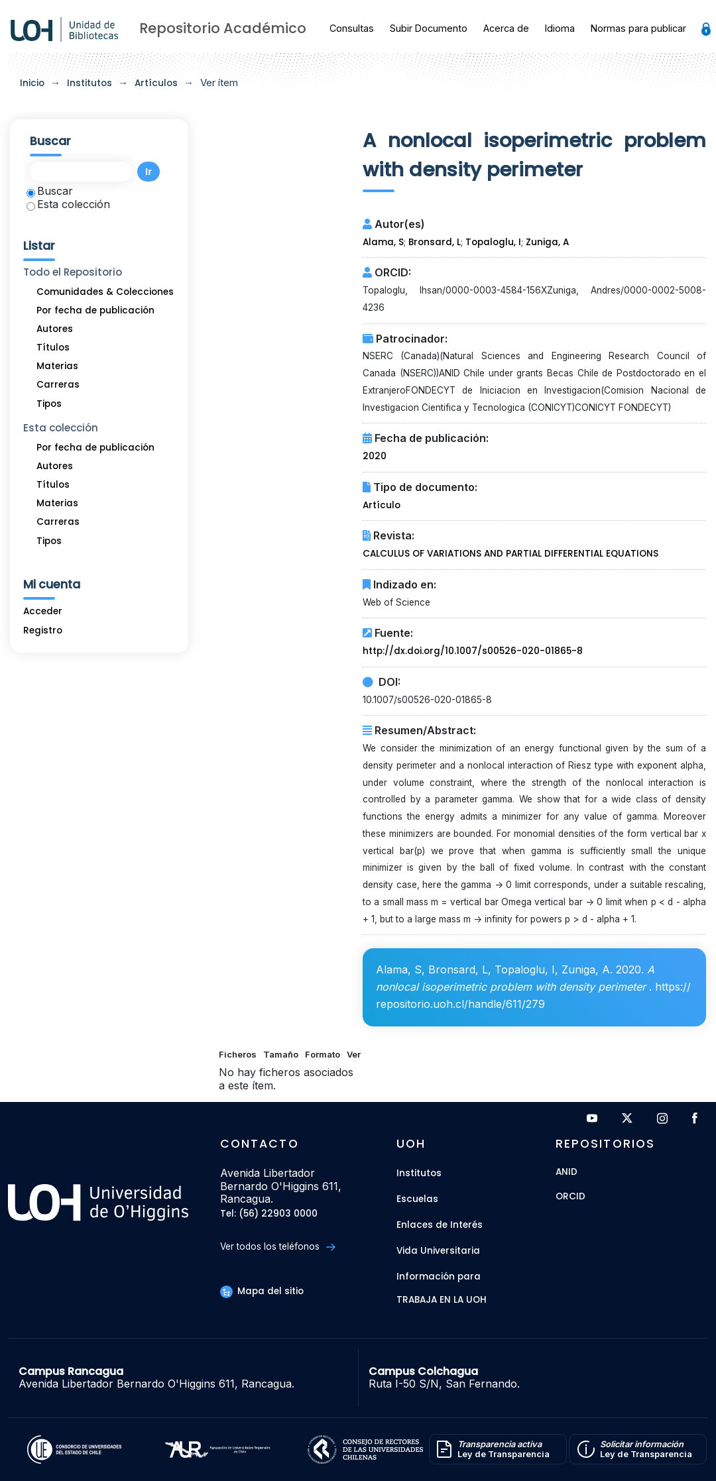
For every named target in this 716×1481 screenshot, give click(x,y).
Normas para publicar (638, 28)
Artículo (381, 505)
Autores (54, 329)
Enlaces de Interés (439, 1225)
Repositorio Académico (222, 28)
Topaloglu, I (493, 242)
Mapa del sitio (262, 1291)
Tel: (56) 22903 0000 (269, 1214)
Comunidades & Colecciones (105, 292)
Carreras (58, 384)
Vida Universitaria (438, 1250)
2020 (375, 456)
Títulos (53, 347)
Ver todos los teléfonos (277, 1246)
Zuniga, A (547, 242)
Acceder (42, 611)
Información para (438, 1276)
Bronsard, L (434, 242)
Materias (57, 366)
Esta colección (68, 204)
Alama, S (383, 242)
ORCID (570, 1197)
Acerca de (506, 28)
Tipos (49, 404)
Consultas (351, 28)
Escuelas (417, 1199)
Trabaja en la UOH (441, 1300)
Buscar (50, 190)
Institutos (89, 83)
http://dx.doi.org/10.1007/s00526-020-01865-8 (473, 651)
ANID (566, 1172)
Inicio (32, 83)
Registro (42, 630)
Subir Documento (428, 28)
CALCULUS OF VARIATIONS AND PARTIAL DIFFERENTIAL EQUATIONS (510, 553)
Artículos (156, 83)
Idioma (560, 28)
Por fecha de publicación (95, 310)
